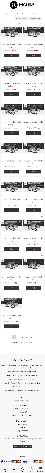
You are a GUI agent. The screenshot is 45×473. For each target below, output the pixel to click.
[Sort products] (35, 18)
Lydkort (12, 14)
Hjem (7, 14)
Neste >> (29, 337)
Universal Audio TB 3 (32, 14)
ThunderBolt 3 (20, 14)
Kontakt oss (22, 424)
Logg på (22, 427)
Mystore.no (37, 391)
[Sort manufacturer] (21, 18)
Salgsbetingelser (22, 431)
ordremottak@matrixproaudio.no (22, 415)
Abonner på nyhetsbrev (22, 446)
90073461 (23, 412)
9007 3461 (24, 383)
